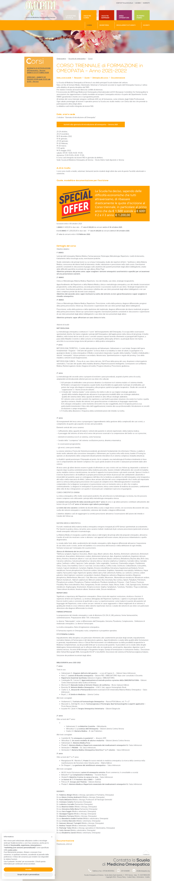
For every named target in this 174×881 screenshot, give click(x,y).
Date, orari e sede (64, 78)
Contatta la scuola (124, 3)
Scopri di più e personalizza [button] (28, 874)
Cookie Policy (131, 877)
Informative (140, 877)
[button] (52, 837)
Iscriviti (146, 3)
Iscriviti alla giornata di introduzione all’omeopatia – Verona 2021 (91, 124)
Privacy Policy (121, 877)
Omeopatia (61, 59)
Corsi (90, 59)
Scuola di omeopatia (76, 59)
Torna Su (146, 854)
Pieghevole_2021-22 (64, 844)
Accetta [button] (28, 869)
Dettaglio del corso (100, 78)
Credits (147, 877)
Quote (87, 78)
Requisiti (78, 78)
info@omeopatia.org (143, 871)
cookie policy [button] (12, 850)
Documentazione (118, 78)
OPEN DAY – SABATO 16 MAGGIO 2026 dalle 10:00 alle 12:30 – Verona (38, 79)
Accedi (138, 3)
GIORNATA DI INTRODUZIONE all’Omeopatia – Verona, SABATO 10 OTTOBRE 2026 (38, 70)
